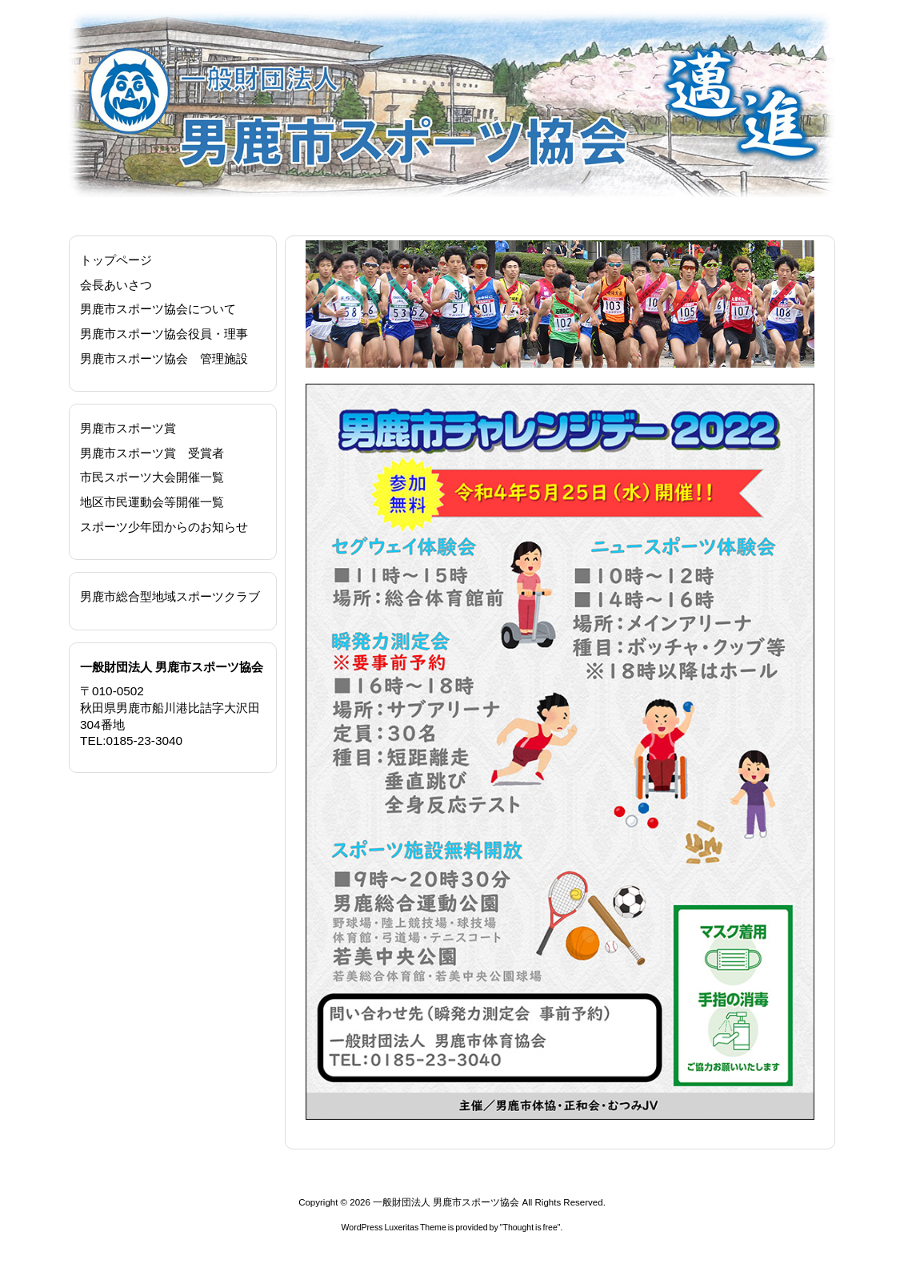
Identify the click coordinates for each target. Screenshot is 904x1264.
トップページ (116, 260)
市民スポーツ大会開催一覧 (152, 477)
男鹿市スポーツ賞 (128, 428)
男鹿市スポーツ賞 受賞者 (152, 453)
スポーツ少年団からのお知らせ (164, 526)
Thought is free (529, 1227)
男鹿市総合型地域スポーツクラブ (170, 596)
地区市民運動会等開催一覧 (152, 502)
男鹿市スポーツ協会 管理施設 (164, 358)
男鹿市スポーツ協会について (158, 309)
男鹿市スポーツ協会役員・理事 (164, 333)
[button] (330, 304)
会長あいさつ (116, 285)
